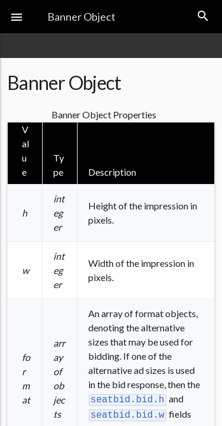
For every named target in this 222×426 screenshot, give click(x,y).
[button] (16, 16)
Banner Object (81, 16)
